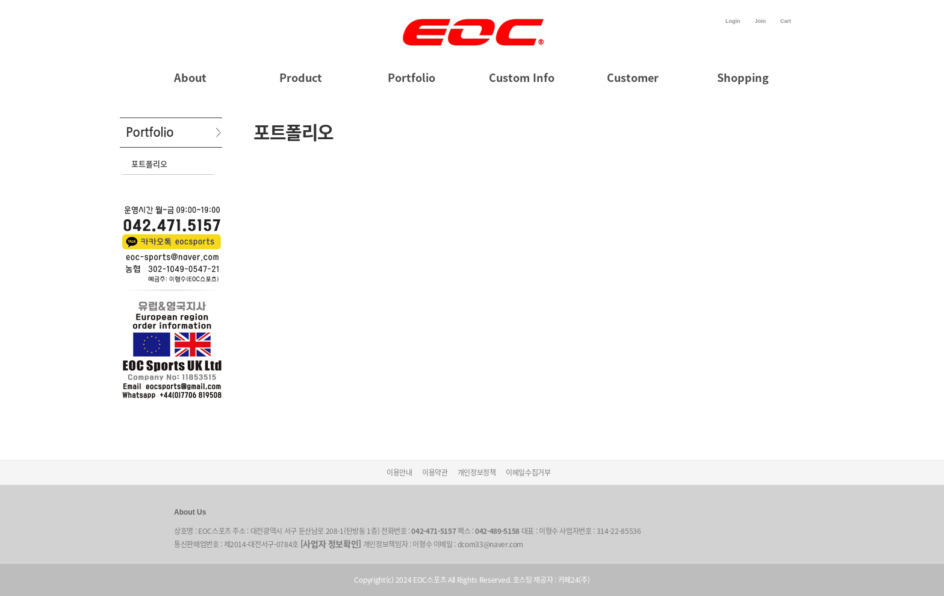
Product (300, 77)
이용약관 (435, 472)
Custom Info (521, 77)
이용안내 (399, 472)
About (190, 77)
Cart (785, 21)
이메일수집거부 (528, 472)
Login (733, 21)
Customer (633, 77)
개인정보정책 (477, 472)
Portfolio (411, 77)
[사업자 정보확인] (331, 544)
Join (760, 21)
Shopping (743, 77)
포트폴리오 (149, 163)
